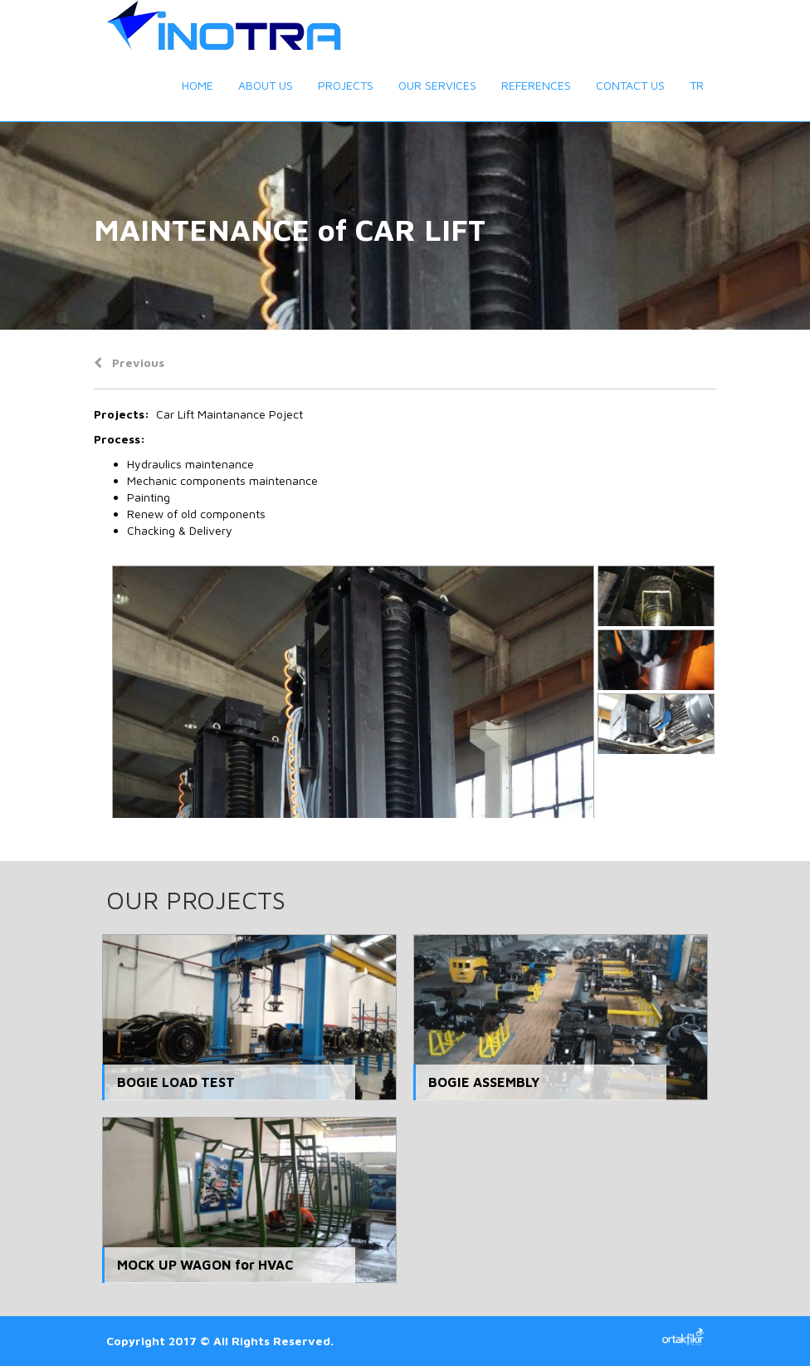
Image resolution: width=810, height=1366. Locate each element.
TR (697, 85)
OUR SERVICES (437, 85)
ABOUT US (265, 85)
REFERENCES (536, 85)
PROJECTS (345, 85)
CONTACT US (630, 85)
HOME (197, 85)
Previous (129, 362)
